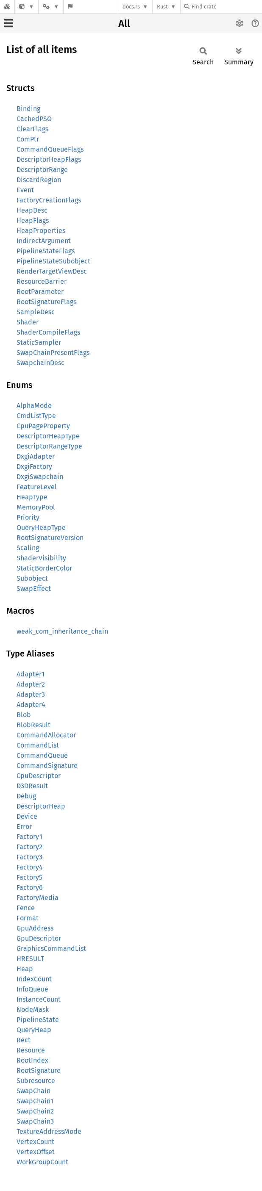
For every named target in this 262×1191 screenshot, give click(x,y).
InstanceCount (39, 999)
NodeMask (33, 1009)
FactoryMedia (38, 898)
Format (28, 918)
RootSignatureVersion (50, 538)
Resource (31, 1050)
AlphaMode (34, 406)
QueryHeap (34, 1030)
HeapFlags (33, 220)
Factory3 (29, 857)
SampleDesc (36, 312)
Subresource (36, 1081)
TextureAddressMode (49, 1131)
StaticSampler (39, 342)
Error (24, 827)
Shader (28, 322)
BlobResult (33, 725)
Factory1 (29, 837)
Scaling (28, 548)
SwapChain (33, 1091)
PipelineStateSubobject (53, 261)
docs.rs (131, 6)
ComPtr (28, 139)
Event (25, 190)
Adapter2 (31, 684)
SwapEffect (34, 588)
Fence (26, 908)
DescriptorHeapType (48, 436)
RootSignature (39, 1070)
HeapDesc (32, 210)
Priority (28, 517)
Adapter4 (31, 705)
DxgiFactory (34, 467)
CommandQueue (42, 755)
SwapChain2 (35, 1111)
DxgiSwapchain (40, 477)
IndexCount (34, 979)
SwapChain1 (35, 1101)
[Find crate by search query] (226, 6)
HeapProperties (41, 231)
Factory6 (30, 888)
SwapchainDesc (40, 363)
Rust (162, 6)
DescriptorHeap (41, 806)
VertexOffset (36, 1152)
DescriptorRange (42, 170)
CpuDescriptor (39, 776)
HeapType (32, 497)
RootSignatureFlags (46, 302)
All (124, 24)
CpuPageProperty (43, 426)
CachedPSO (34, 119)
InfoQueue (32, 989)
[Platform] (51, 6)
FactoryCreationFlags (49, 200)
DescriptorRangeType (49, 446)
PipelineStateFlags (46, 251)
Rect (24, 1040)
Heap (25, 969)
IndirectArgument (44, 241)
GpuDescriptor (39, 938)
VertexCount (35, 1142)
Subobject (32, 578)
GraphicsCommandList (51, 948)
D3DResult (32, 786)
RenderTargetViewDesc (52, 271)
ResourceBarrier (42, 281)
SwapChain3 (35, 1121)
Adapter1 (31, 674)
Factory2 (29, 847)
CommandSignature (47, 766)
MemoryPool (36, 507)
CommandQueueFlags (50, 149)
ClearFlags (32, 129)
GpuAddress (35, 928)
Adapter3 (31, 694)
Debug (26, 796)
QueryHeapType (41, 527)
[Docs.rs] (7, 6)
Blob (24, 715)
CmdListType (36, 416)
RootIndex (32, 1060)
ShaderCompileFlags (48, 332)
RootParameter (40, 292)
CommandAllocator (46, 735)
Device (27, 816)
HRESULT (30, 959)
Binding (28, 109)
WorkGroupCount (42, 1162)
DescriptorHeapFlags (49, 159)
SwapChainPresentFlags (53, 353)
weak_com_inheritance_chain (62, 631)
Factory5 (29, 877)
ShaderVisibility (41, 558)
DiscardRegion (39, 180)
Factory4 (30, 867)
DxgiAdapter (36, 456)
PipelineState (38, 1020)
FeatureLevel (37, 487)
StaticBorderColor (44, 568)
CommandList (38, 745)
